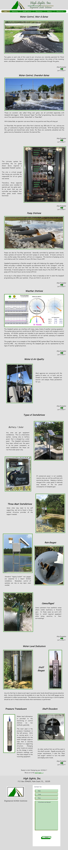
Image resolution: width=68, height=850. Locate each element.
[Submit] (46, 837)
